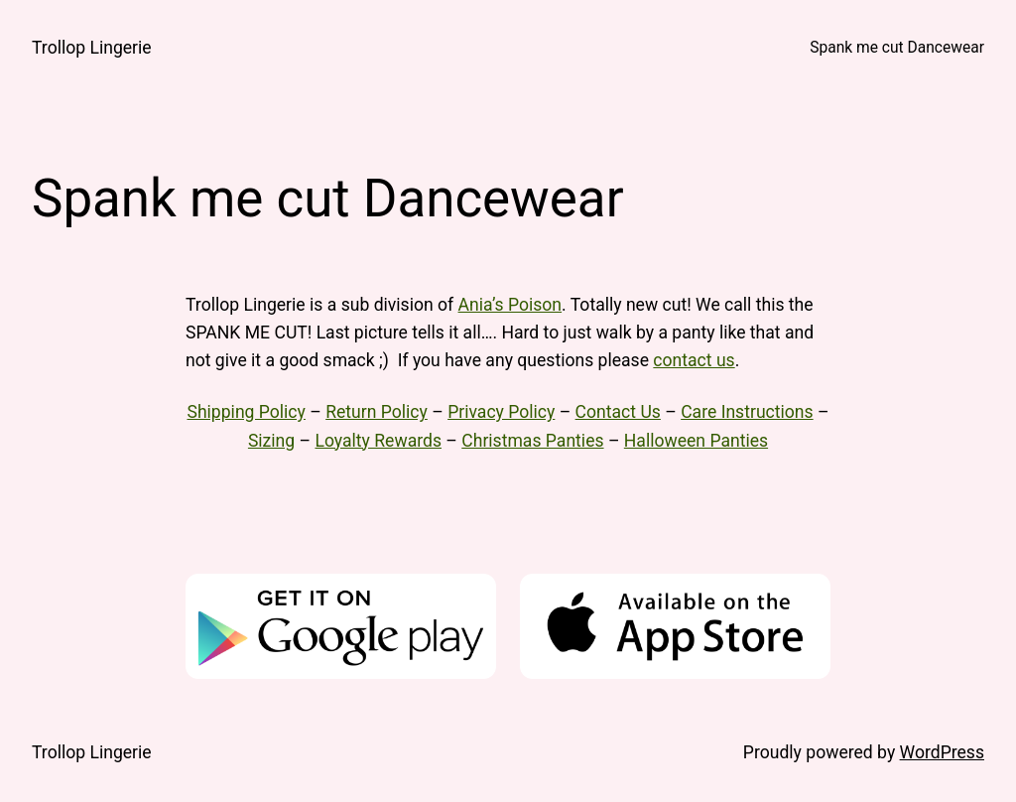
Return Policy (376, 412)
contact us (693, 360)
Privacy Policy (501, 412)
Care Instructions (747, 412)
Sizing (271, 441)
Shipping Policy (246, 412)
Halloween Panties (696, 441)
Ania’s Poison (510, 305)
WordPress (942, 752)
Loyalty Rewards (378, 441)
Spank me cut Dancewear (897, 48)
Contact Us (618, 412)
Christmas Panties (532, 441)
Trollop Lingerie (92, 48)
